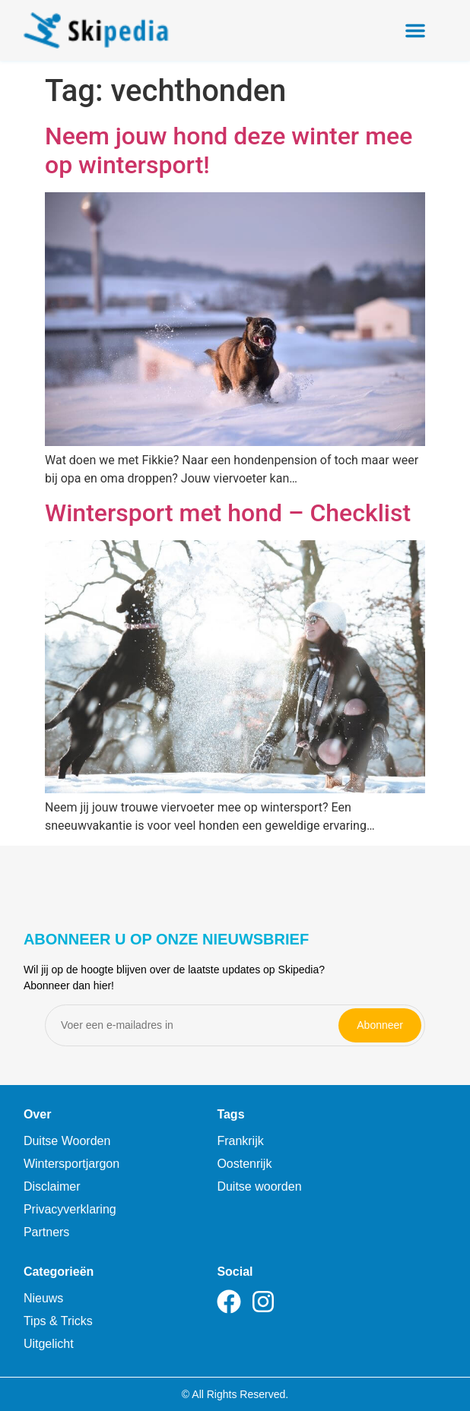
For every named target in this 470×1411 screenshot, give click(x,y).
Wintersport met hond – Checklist (228, 512)
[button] (415, 30)
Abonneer (380, 1025)
